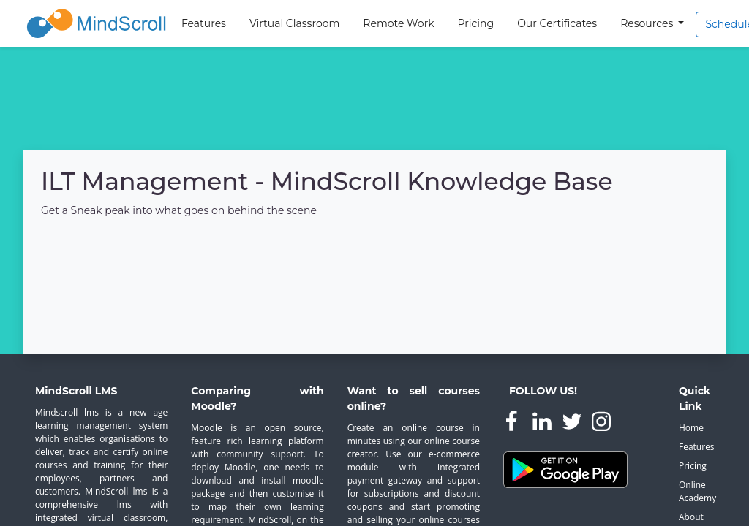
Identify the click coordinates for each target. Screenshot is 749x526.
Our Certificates (557, 23)
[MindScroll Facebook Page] (512, 424)
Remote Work (398, 23)
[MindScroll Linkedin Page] (543, 424)
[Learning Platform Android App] (565, 469)
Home (691, 428)
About (691, 517)
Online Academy (696, 491)
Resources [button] (648, 23)
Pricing (476, 23)
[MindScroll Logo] (96, 23)
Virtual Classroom (294, 23)
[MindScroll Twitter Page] (573, 424)
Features (203, 23)
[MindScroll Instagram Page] (601, 424)
